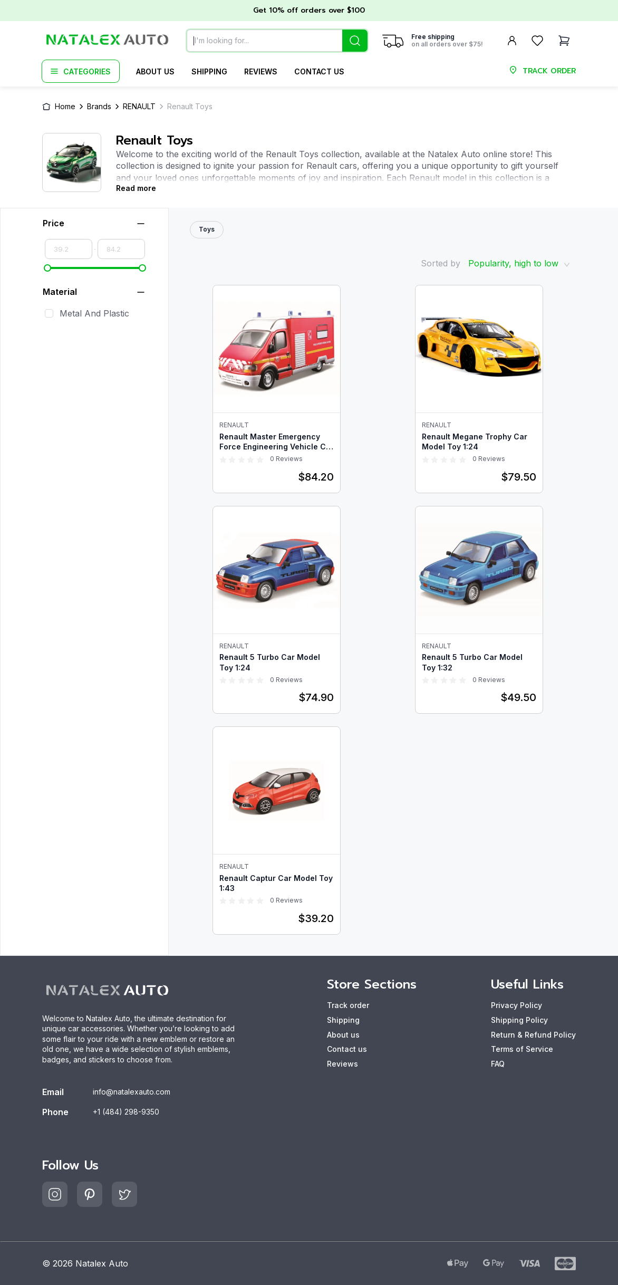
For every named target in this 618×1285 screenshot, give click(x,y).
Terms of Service (522, 1048)
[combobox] (277, 40)
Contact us (319, 71)
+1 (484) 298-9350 (126, 1111)
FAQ (498, 1063)
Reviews (260, 71)
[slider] (47, 268)
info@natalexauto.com (131, 1091)
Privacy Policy (516, 1005)
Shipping (209, 71)
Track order (348, 1005)
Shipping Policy (519, 1019)
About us (155, 71)
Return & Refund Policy (533, 1034)
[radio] (223, 459)
